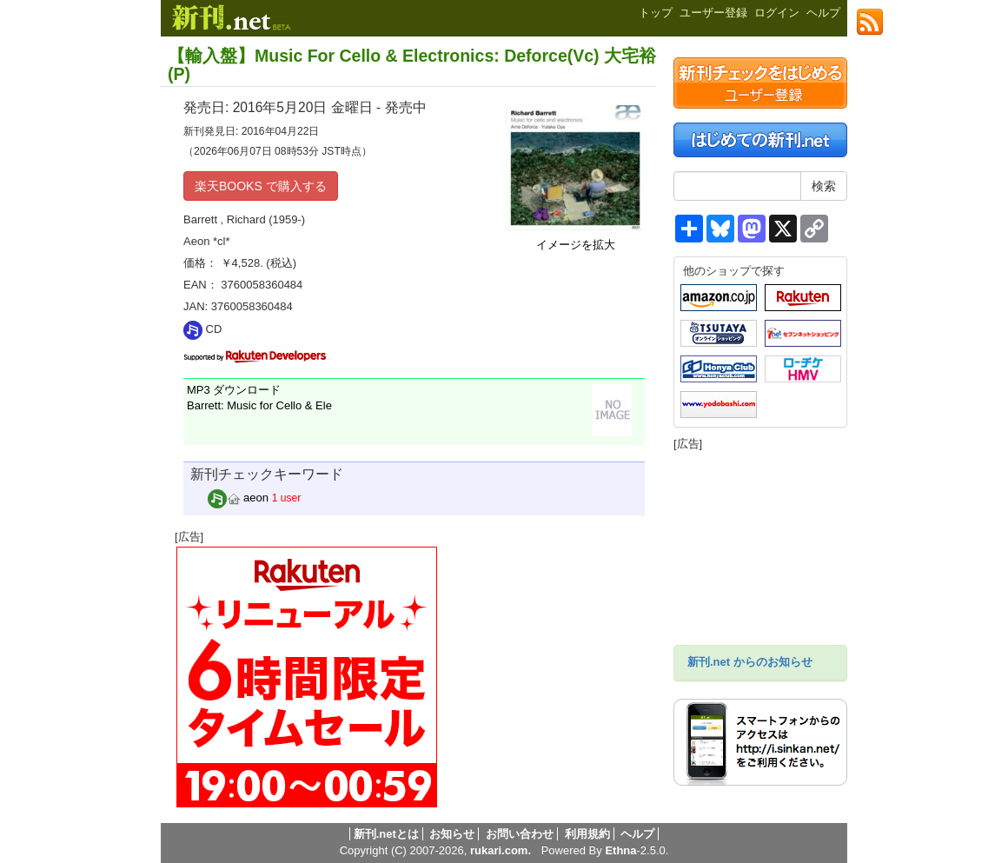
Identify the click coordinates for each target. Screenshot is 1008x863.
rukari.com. (500, 850)
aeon (238, 497)
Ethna (620, 850)
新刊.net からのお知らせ (749, 661)
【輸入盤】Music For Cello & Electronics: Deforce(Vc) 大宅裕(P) (412, 64)
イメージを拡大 (575, 244)
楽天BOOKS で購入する (261, 186)
